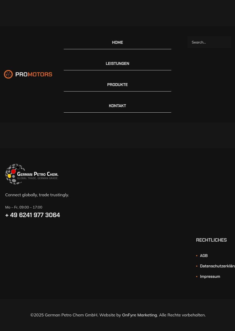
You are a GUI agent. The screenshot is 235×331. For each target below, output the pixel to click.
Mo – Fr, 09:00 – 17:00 (23, 207)
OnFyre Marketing (139, 314)
